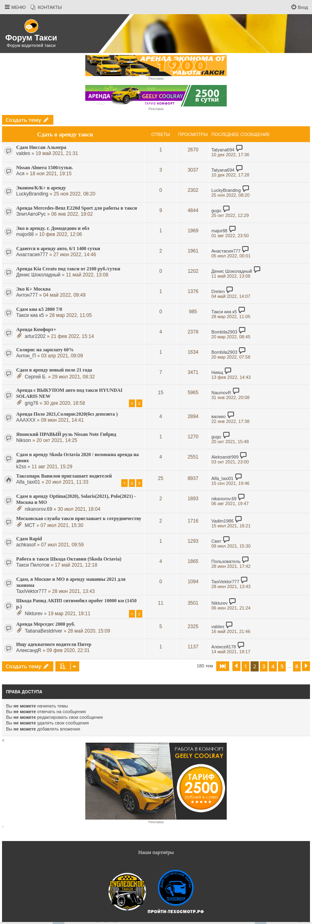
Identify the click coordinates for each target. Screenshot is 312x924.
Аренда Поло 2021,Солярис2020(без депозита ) (67, 414)
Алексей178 (223, 646)
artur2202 (35, 336)
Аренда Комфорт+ (36, 329)
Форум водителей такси (31, 45)
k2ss (21, 466)
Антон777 (27, 295)
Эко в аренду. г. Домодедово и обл (52, 228)
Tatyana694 (222, 149)
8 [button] (296, 666)
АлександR (28, 650)
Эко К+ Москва (33, 289)
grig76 (31, 403)
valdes (23, 153)
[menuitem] (46, 7)
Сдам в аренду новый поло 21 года (54, 370)
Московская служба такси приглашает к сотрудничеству (78, 518)
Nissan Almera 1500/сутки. (44, 167)
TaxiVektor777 (31, 591)
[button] (222, 666)
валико (218, 416)
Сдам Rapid (29, 539)
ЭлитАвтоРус (31, 214)
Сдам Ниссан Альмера (41, 147)
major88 (25, 234)
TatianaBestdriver (43, 631)
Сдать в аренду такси (65, 134)
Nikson (23, 440)
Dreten (218, 291)
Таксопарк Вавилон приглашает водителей (64, 476)
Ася (20, 173)
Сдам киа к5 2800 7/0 (39, 309)
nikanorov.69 (38, 509)
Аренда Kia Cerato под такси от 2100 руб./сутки (68, 269)
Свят (216, 541)
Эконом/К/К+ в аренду (41, 188)
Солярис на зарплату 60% (45, 350)
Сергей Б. (35, 377)
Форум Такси (31, 37)
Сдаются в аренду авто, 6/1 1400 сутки (58, 248)
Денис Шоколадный (38, 275)
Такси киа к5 (30, 315)
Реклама (155, 78)
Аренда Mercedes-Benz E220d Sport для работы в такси (76, 208)
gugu (216, 210)
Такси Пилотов (32, 565)
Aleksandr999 (224, 457)
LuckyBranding (32, 194)
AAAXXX (26, 420)
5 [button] (281, 666)
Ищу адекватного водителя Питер (53, 644)
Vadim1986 (222, 520)
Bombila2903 (224, 331)
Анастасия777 (32, 254)
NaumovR (221, 392)
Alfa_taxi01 (28, 482)
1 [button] (245, 666)
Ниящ (217, 372)
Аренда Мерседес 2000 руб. (45, 624)
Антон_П (26, 356)
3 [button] (263, 666)
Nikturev (33, 613)
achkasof (26, 545)
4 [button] (272, 666)
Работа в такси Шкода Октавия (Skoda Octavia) (68, 559)
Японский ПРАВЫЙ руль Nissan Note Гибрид (66, 434)
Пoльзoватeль (225, 561)
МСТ (30, 525)
